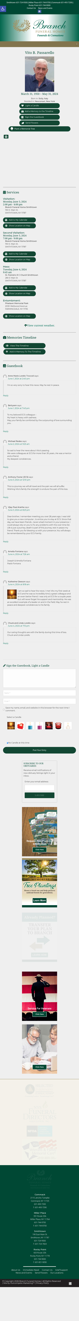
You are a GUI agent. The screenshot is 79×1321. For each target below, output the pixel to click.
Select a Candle (14, 717)
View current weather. (41, 325)
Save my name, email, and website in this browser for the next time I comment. (38, 709)
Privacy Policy (42, 1306)
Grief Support (61, 1293)
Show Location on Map (17, 226)
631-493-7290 (41, 1230)
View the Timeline (17, 346)
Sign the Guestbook (32, 117)
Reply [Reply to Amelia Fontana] (5, 572)
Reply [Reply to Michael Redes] (5, 467)
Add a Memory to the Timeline (37, 111)
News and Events (24, 1295)
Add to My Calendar (16, 220)
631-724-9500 (40, 1263)
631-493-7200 (40, 1227)
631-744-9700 (40, 1245)
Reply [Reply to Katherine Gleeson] (5, 613)
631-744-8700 (41, 1248)
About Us (15, 1293)
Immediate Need (31, 1293)
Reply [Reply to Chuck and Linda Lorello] (5, 643)
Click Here (39, 850)
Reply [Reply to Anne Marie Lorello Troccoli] (5, 396)
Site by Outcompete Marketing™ (19, 1306)
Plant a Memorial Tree (22, 128)
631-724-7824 (41, 1266)
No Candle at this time (18, 743)
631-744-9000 (40, 1282)
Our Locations (56, 1295)
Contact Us (47, 1293)
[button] (3, 9)
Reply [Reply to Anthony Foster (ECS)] (5, 497)
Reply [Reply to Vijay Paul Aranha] (5, 542)
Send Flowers (29, 123)
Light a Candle (30, 105)
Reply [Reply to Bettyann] (5, 432)
